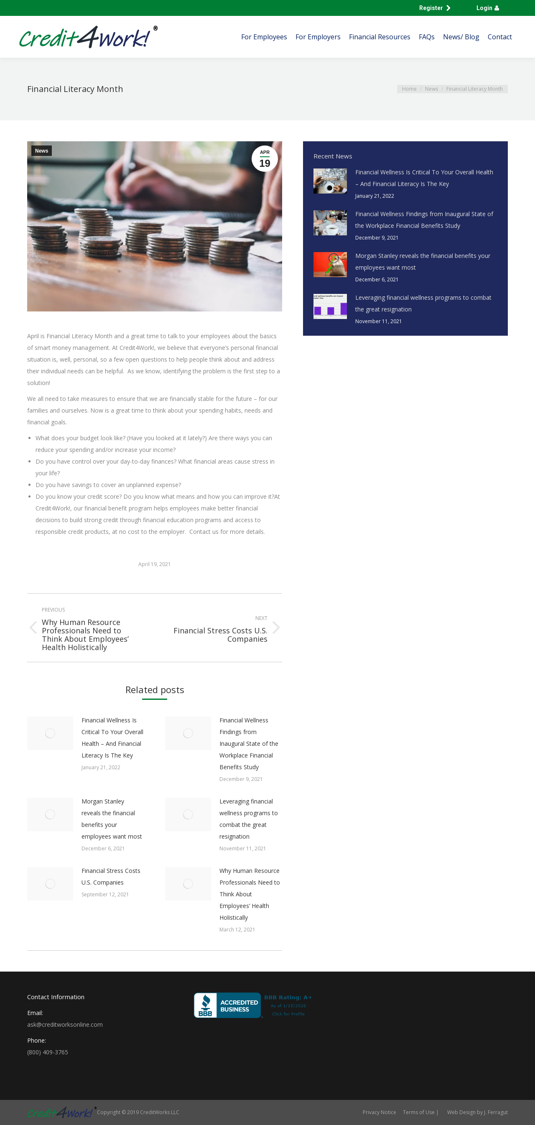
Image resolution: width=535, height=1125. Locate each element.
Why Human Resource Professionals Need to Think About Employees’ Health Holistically (249, 894)
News (41, 151)
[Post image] (50, 733)
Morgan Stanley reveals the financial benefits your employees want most (112, 818)
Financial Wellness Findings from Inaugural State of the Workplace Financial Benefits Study (248, 743)
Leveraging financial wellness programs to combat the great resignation (248, 818)
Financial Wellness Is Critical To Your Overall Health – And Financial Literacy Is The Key (112, 737)
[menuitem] (264, 37)
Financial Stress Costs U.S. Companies (111, 876)
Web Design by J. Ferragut (477, 1112)
